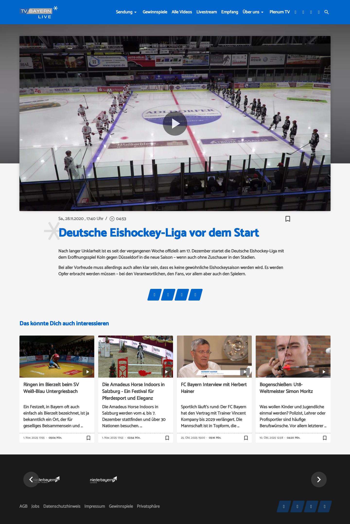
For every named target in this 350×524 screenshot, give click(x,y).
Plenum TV (280, 12)
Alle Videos (182, 12)
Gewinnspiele (155, 12)
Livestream (206, 12)
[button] (31, 479)
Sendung (124, 12)
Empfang (229, 12)
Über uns (251, 12)
